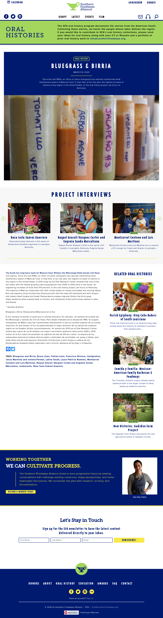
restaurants (25, 366)
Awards (103, 583)
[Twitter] (13, 349)
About (47, 583)
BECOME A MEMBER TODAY (20, 491)
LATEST (76, 17)
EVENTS (89, 17)
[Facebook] (8, 349)
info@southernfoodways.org (107, 38)
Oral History (65, 583)
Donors (34, 583)
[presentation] (3, 219)
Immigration (93, 356)
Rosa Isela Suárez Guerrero (48, 366)
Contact (127, 583)
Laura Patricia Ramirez (73, 359)
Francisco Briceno (76, 356)
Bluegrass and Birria (24, 356)
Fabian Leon (58, 356)
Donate (151, 2)
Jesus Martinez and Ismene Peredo (25, 359)
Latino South (53, 359)
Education (86, 583)
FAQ (114, 583)
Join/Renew (135, 2)
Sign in (90, 598)
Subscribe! (129, 540)
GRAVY (63, 17)
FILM (102, 17)
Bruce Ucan (43, 356)
